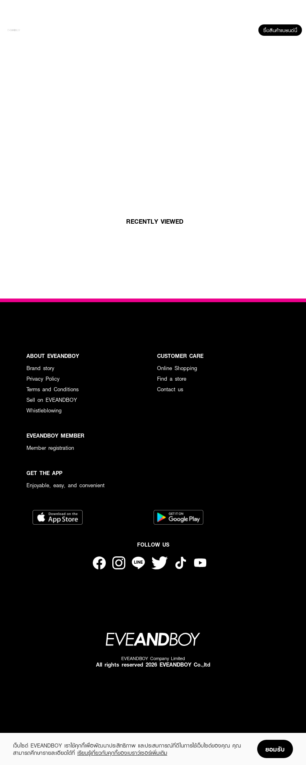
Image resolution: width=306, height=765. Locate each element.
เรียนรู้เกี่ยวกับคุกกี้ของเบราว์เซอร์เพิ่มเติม (122, 752)
